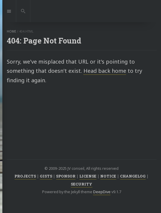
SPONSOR (65, 176)
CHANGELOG (133, 176)
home (11, 31)
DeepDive (102, 191)
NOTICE (108, 176)
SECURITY (81, 184)
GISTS (46, 176)
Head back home (104, 70)
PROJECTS (25, 176)
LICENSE (87, 176)
